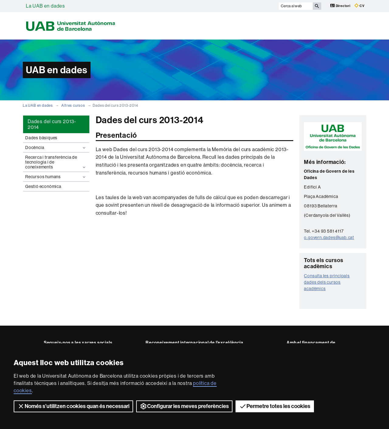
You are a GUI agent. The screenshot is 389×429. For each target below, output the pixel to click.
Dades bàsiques (41, 137)
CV (359, 5)
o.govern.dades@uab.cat (329, 237)
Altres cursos (73, 105)
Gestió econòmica (43, 186)
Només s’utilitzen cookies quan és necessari (73, 406)
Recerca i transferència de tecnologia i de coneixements (56, 162)
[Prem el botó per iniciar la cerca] (317, 6)
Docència (56, 147)
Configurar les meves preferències (184, 406)
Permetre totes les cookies (274, 406)
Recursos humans (56, 176)
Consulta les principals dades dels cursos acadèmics (326, 282)
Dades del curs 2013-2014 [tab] (52, 124)
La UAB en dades (45, 6)
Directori (340, 5)
